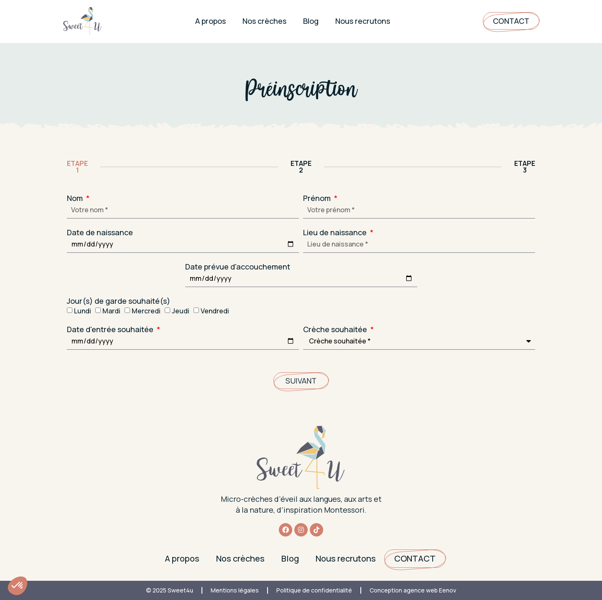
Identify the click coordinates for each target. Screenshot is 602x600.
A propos (210, 21)
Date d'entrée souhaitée (111, 329)
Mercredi (146, 310)
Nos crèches (264, 21)
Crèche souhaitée (336, 329)
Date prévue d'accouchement (237, 266)
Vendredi (215, 310)
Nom (75, 198)
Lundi (82, 310)
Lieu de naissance (335, 232)
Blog (311, 21)
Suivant (301, 381)
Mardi (111, 310)
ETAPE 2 (301, 166)
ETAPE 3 (524, 166)
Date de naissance (100, 232)
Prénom (317, 198)
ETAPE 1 (77, 166)
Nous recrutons (362, 21)
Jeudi (180, 310)
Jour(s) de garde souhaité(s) (118, 301)
